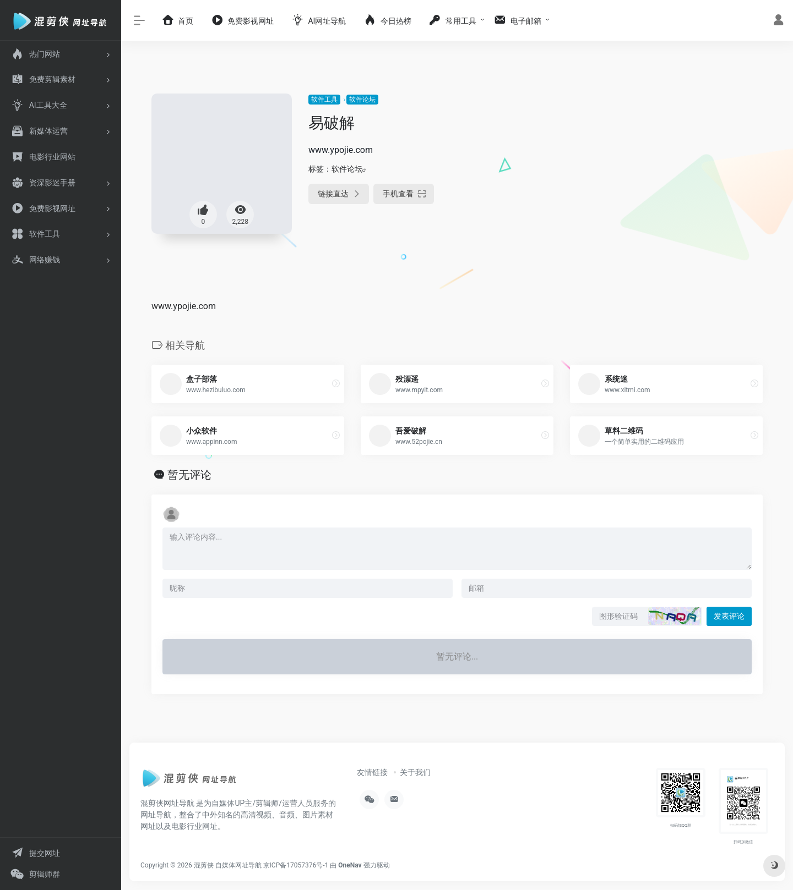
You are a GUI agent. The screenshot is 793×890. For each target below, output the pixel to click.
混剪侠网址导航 (167, 803)
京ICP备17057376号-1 (296, 865)
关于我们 (415, 772)
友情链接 (372, 772)
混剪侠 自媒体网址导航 (228, 865)
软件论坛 (362, 99)
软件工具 (324, 99)
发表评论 (729, 616)
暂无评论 (189, 474)
